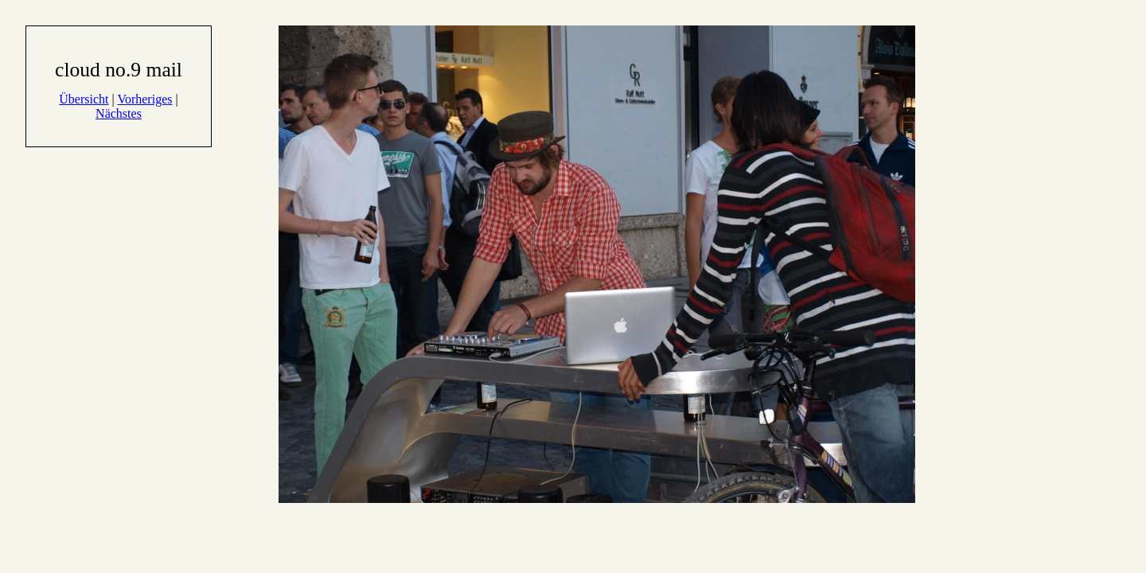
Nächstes (119, 113)
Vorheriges (144, 99)
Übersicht (83, 99)
